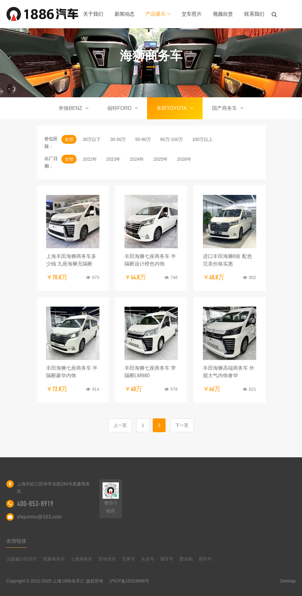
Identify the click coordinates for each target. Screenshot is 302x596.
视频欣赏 (223, 14)
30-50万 (118, 139)
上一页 (120, 425)
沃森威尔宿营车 (21, 558)
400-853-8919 (35, 504)
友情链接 (16, 541)
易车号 (205, 558)
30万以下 (92, 139)
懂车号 (166, 558)
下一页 (181, 425)
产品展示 (158, 14)
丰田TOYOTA (174, 108)
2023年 (113, 159)
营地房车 (107, 558)
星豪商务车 (54, 558)
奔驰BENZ (73, 108)
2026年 (184, 159)
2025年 (160, 159)
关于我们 (93, 14)
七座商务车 (82, 558)
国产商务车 (227, 108)
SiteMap (288, 580)
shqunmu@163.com (39, 516)
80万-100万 (171, 139)
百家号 (128, 558)
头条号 (147, 558)
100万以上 (202, 139)
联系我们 (254, 14)
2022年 (90, 159)
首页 (67, 14)
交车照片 (192, 14)
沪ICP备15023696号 (129, 580)
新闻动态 (124, 14)
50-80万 (143, 139)
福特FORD (122, 108)
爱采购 (186, 558)
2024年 (137, 159)
